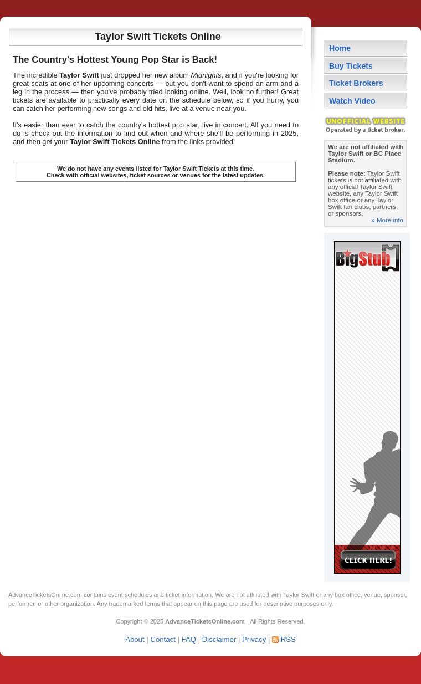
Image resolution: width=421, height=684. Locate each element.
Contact (162, 639)
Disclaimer (219, 639)
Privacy (254, 639)
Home (340, 48)
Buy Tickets (351, 66)
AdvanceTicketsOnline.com (45, 594)
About (134, 639)
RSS (288, 639)
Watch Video (352, 100)
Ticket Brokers (356, 83)
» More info (387, 220)
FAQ (189, 639)
